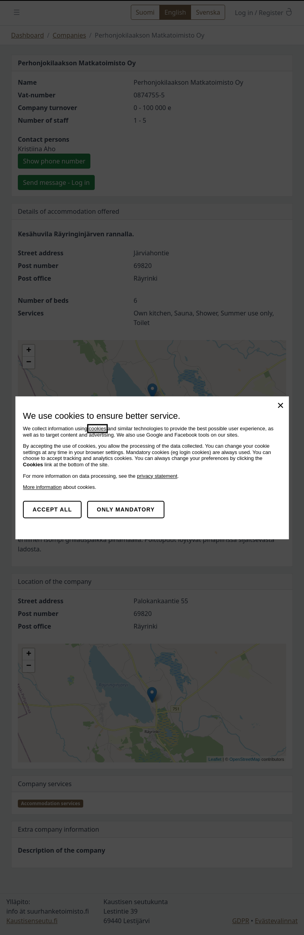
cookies (97, 428)
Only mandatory (126, 509)
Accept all (52, 509)
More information (42, 487)
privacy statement (157, 476)
